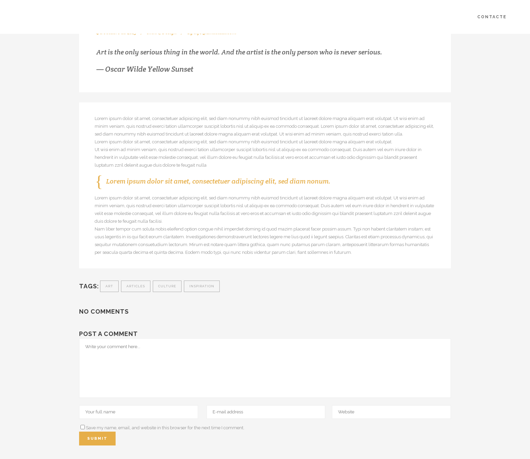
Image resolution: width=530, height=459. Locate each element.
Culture (167, 286)
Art (109, 286)
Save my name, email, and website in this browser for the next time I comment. (165, 427)
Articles (135, 286)
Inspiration (201, 286)
